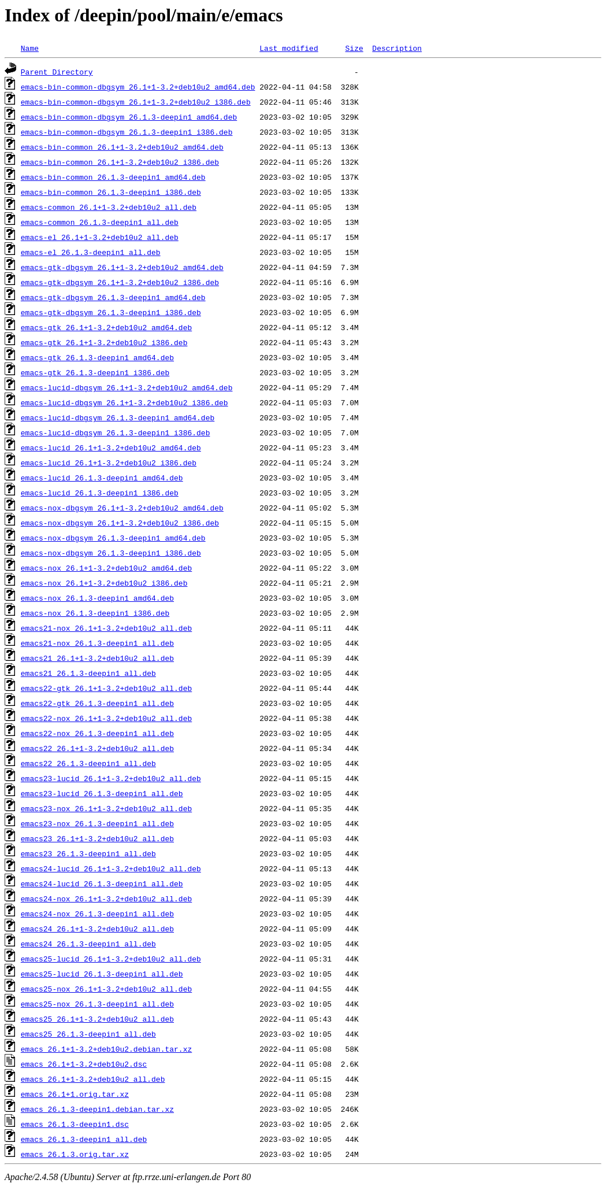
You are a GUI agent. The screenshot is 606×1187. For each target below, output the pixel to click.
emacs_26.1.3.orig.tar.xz (75, 1154)
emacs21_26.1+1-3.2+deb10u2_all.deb (97, 658)
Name (30, 48)
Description (397, 48)
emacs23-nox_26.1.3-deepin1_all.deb (97, 823)
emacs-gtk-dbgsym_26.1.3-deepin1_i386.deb (111, 312)
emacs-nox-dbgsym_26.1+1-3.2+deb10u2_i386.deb (120, 522)
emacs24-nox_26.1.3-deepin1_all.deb (97, 913)
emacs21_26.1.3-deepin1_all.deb (88, 673)
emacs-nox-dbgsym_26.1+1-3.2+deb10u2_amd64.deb (122, 507)
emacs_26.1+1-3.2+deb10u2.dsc (84, 1064)
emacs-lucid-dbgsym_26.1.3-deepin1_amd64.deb (117, 417)
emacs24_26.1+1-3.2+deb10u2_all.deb (97, 928)
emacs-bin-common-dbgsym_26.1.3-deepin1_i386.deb (127, 132)
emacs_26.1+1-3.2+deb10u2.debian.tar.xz (106, 1049)
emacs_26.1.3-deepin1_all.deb (84, 1139)
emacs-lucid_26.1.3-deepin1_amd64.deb (102, 477)
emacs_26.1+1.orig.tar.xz (75, 1094)
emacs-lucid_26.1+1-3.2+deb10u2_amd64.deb (111, 447)
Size (354, 48)
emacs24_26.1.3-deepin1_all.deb (88, 943)
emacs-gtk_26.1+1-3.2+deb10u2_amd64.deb (106, 327)
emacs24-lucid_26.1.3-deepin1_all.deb (102, 883)
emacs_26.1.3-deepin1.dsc (75, 1124)
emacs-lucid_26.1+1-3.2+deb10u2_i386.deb (108, 462)
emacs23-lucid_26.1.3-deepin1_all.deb (102, 793)
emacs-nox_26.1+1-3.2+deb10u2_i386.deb (104, 583)
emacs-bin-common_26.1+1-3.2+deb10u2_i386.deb (120, 162)
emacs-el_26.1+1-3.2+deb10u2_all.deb (100, 237)
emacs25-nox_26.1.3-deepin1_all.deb (97, 1004)
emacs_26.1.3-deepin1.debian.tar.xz (97, 1109)
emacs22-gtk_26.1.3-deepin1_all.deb (97, 703)
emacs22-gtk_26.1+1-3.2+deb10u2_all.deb (106, 688)
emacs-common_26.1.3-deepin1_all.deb (100, 222)
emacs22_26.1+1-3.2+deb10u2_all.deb (97, 748)
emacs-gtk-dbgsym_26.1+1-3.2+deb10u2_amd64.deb (122, 267)
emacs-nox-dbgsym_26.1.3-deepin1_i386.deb (111, 553)
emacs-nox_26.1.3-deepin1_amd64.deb (97, 598)
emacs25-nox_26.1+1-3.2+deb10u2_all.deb (106, 988)
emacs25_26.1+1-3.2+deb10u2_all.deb (97, 1019)
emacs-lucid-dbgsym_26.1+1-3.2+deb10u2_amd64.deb (127, 387)
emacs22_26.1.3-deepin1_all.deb (88, 763)
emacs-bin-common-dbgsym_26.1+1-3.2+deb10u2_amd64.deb (138, 87)
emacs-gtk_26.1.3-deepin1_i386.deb (95, 372)
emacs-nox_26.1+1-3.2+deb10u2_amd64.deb (106, 568)
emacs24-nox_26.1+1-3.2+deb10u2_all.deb (106, 898)
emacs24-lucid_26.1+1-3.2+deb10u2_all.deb (111, 868)
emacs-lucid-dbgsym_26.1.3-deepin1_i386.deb (115, 432)
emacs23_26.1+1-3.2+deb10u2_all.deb (97, 838)
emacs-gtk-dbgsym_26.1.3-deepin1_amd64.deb (113, 297)
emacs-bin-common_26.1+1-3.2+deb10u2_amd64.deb (122, 147)
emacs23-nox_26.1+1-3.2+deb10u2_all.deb (106, 808)
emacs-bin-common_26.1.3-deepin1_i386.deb (111, 192)
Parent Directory (57, 71)
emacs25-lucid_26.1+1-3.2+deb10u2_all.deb (111, 958)
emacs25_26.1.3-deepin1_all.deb (88, 1034)
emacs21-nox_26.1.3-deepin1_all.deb (97, 643)
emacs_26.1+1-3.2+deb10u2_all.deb (93, 1079)
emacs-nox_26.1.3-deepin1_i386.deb (95, 613)
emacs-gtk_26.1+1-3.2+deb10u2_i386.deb (104, 342)
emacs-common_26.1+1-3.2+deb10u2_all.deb (108, 207)
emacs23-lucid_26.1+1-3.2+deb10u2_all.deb (111, 778)
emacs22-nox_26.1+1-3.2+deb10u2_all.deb (106, 718)
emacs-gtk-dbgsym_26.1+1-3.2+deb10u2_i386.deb (120, 282)
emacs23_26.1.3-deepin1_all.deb (88, 853)
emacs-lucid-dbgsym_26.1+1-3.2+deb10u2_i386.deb (124, 402)
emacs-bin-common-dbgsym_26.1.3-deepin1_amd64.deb (129, 117)
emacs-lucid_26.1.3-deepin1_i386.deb (100, 492)
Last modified (288, 48)
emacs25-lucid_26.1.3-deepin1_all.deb (102, 973)
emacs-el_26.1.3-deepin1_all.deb (91, 252)
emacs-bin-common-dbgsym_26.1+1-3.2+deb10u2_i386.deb (136, 102)
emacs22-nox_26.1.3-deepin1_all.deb (97, 733)
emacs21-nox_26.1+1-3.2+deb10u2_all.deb (106, 628)
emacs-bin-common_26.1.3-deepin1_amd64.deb (113, 177)
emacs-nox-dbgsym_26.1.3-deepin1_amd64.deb (113, 538)
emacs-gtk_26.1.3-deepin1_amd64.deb (97, 357)
